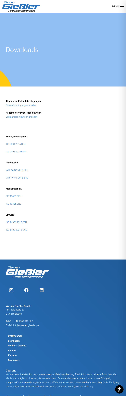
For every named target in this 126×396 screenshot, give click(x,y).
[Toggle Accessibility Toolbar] (119, 389)
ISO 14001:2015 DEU (16, 222)
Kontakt (12, 350)
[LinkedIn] (41, 290)
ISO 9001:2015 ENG (16, 151)
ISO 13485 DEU (13, 196)
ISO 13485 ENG (13, 203)
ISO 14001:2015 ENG (16, 230)
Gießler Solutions (17, 345)
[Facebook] (26, 290)
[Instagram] (11, 290)
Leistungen (14, 340)
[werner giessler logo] (21, 6)
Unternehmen (15, 336)
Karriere (12, 355)
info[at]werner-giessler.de (26, 325)
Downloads (14, 360)
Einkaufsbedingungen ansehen (21, 105)
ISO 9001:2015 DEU (16, 144)
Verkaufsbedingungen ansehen (21, 116)
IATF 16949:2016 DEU (17, 170)
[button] (118, 6)
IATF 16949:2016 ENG (17, 177)
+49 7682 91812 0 (23, 321)
